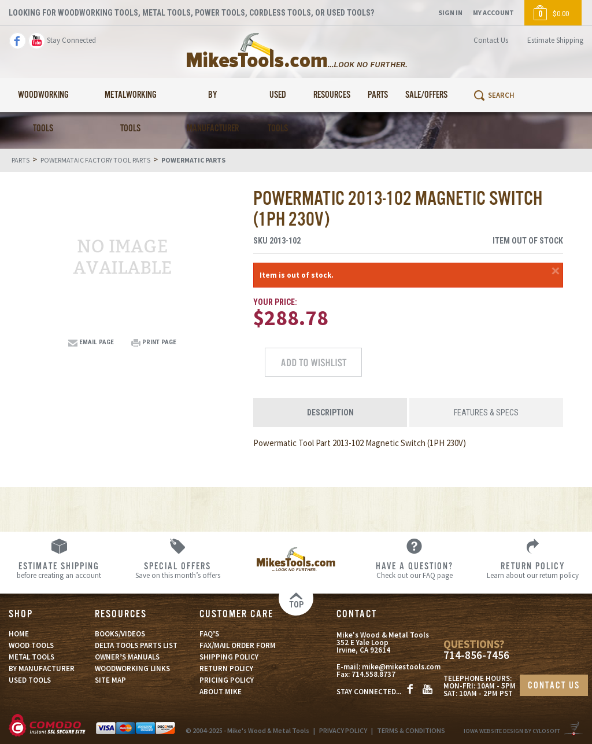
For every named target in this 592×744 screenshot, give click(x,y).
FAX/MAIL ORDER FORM (237, 645)
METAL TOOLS (31, 657)
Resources (331, 95)
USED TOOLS (30, 680)
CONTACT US (554, 686)
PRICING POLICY (226, 680)
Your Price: (275, 302)
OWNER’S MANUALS (127, 657)
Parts (378, 95)
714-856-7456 (476, 655)
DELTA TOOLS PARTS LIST (136, 645)
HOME (19, 634)
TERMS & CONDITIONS (411, 730)
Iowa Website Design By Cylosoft (512, 731)
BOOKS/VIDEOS (120, 634)
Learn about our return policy (532, 570)
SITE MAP (110, 680)
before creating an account (59, 570)
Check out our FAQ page (414, 570)
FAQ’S (209, 634)
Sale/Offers (426, 95)
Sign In (450, 12)
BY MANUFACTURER (42, 668)
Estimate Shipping (555, 40)
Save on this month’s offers (178, 570)
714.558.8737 (373, 674)
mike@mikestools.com (401, 667)
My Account (493, 12)
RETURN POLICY (226, 668)
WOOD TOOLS (31, 645)
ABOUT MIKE (220, 691)
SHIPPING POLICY (228, 657)
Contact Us (490, 40)
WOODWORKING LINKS (132, 668)
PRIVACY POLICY (343, 730)
